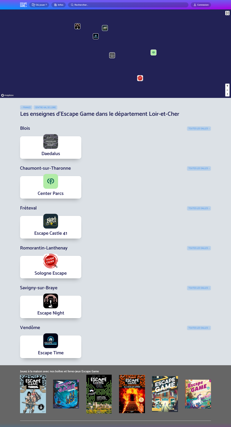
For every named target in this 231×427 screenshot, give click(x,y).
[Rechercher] (128, 4)
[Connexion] (201, 4)
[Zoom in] (227, 86)
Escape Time (51, 353)
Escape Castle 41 (50, 233)
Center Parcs (51, 193)
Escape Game (23, 4)
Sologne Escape (51, 273)
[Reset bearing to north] (227, 94)
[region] (115, 53)
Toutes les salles (198, 128)
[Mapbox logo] (7, 95)
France (27, 107)
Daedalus (50, 154)
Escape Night (50, 313)
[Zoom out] (227, 90)
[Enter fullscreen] (227, 13)
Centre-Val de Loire (45, 107)
